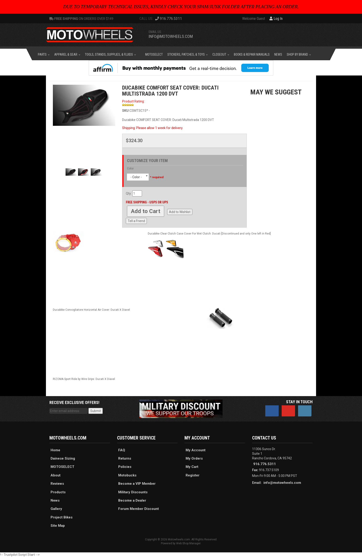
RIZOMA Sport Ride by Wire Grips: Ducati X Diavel (84, 379)
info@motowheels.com (171, 36)
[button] (44, 54)
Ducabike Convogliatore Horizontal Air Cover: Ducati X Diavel (91, 309)
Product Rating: (133, 101)
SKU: (126, 110)
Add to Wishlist (179, 212)
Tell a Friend (136, 221)
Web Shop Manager (188, 543)
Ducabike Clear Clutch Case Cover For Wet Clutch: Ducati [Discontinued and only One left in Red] (209, 233)
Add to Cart (145, 211)
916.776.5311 (264, 464)
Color (130, 168)
